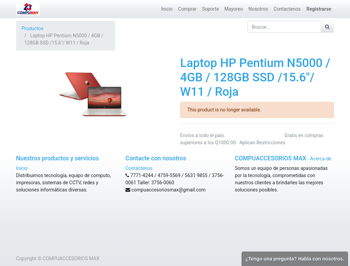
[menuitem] (166, 9)
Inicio (22, 168)
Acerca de (320, 158)
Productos (32, 28)
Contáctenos (138, 168)
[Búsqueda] (327, 27)
